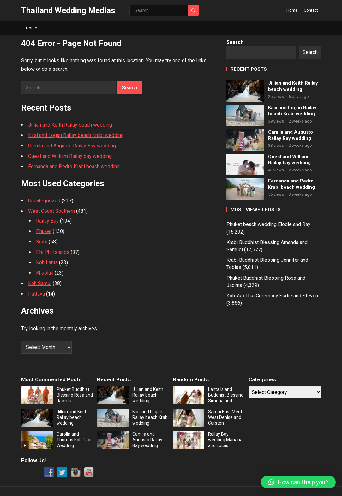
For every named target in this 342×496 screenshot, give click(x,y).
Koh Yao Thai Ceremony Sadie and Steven (272, 296)
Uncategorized (44, 201)
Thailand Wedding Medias (68, 10)
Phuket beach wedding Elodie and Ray (268, 224)
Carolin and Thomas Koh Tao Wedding (73, 440)
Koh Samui (39, 283)
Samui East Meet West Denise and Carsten (225, 417)
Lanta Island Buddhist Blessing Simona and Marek (225, 395)
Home (291, 10)
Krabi (41, 242)
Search (234, 42)
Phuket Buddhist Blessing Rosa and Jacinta (75, 395)
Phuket (43, 231)
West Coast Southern (51, 211)
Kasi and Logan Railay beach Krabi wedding (76, 135)
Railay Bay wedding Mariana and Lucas (225, 440)
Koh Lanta (47, 263)
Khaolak (44, 273)
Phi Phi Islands (52, 252)
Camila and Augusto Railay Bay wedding (72, 146)
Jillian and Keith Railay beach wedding (70, 125)
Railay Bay (47, 221)
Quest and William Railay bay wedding (70, 156)
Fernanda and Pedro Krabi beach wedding (74, 167)
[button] (298, 482)
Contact (311, 10)
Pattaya (36, 294)
